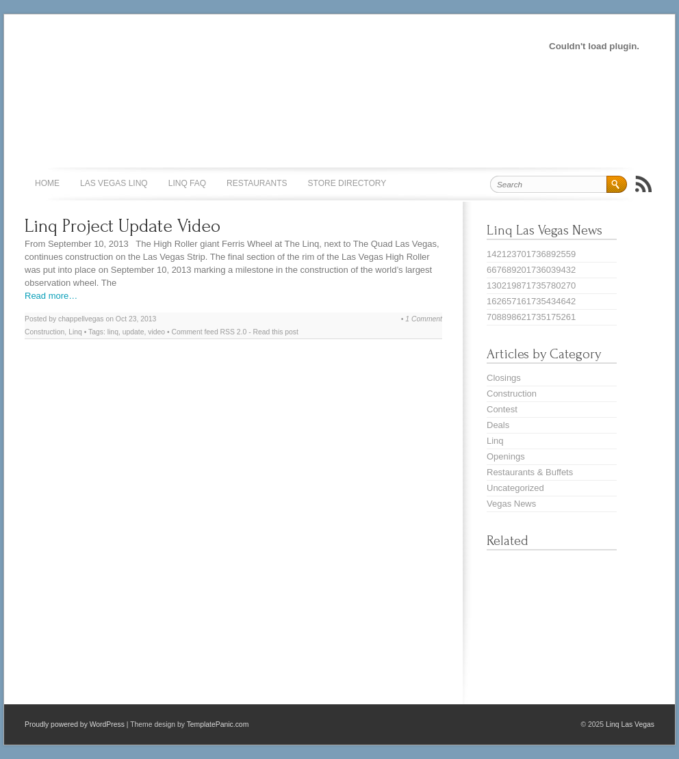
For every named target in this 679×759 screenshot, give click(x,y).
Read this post (275, 332)
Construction (44, 332)
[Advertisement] (253, 45)
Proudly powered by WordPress (75, 724)
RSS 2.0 (233, 332)
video (156, 332)
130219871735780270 (531, 285)
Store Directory (347, 183)
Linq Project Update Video (122, 226)
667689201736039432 (531, 270)
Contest (502, 409)
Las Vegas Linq (114, 183)
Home (47, 183)
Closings (504, 378)
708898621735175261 (531, 317)
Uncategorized (515, 488)
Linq (75, 332)
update (133, 332)
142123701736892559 (531, 254)
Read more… (51, 296)
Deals (498, 425)
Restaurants (257, 183)
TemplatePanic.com (218, 724)
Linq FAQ (187, 183)
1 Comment (423, 319)
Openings (506, 456)
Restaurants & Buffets (530, 472)
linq (112, 332)
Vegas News (511, 503)
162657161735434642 (531, 301)
